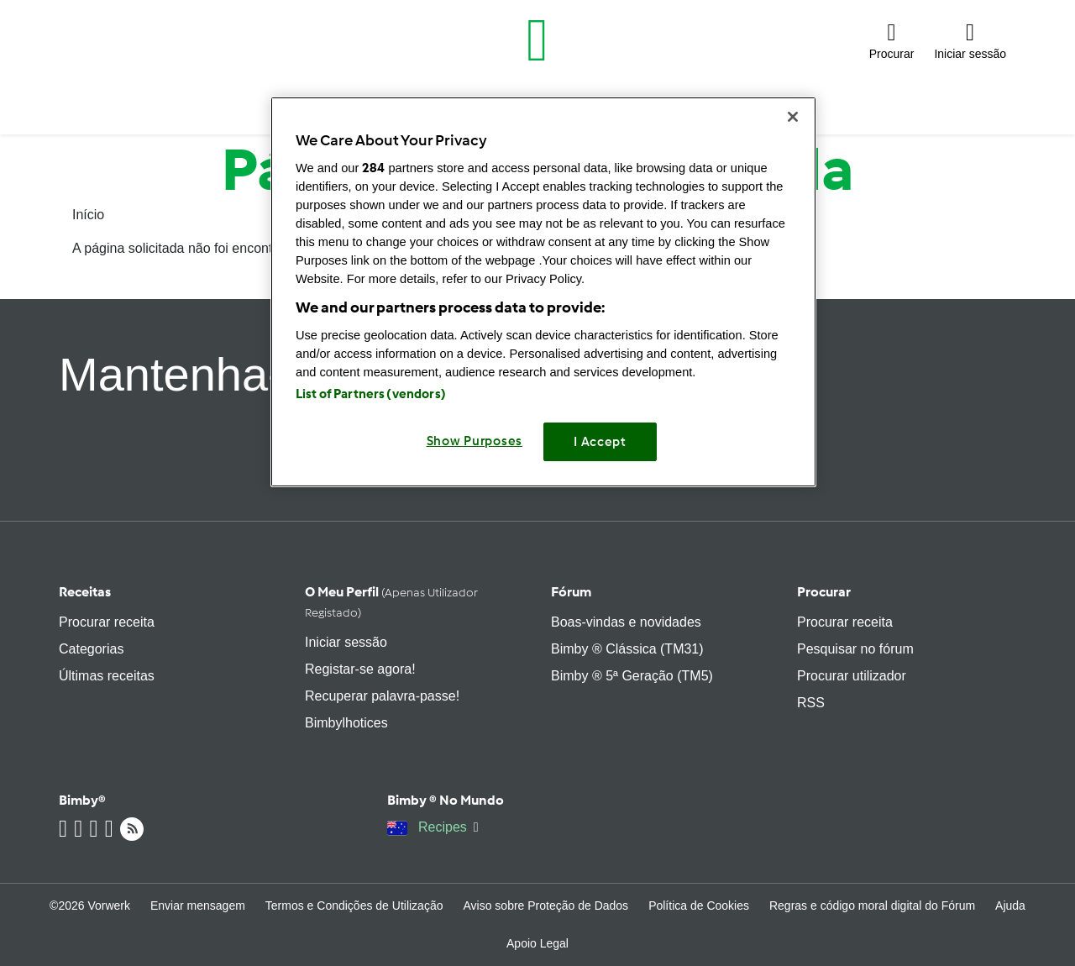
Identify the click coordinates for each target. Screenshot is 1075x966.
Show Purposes (475, 441)
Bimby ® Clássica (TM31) (627, 649)
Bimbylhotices (346, 723)
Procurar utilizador (851, 676)
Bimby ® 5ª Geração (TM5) (632, 676)
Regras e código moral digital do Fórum (872, 905)
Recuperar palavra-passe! (382, 696)
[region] (543, 292)
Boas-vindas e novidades (626, 622)
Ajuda (1010, 905)
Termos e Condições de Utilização (354, 905)
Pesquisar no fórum (855, 649)
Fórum (571, 592)
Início (88, 214)
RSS (811, 703)
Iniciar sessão (346, 642)
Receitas (85, 592)
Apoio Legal (537, 943)
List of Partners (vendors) (371, 394)
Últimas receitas (107, 676)
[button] (892, 40)
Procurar (824, 592)
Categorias (91, 649)
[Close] (792, 116)
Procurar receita (107, 622)
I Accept (600, 441)
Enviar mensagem (197, 905)
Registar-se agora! (360, 669)
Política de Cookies (698, 905)
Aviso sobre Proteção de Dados (545, 905)
